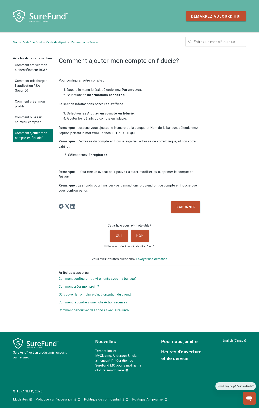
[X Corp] (67, 206)
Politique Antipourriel (147, 399)
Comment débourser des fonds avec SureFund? (94, 310)
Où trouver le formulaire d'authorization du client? (95, 294)
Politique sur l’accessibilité (56, 399)
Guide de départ (56, 42)
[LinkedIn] (72, 206)
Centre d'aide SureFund (27, 42)
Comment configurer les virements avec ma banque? (98, 279)
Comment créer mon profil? (30, 104)
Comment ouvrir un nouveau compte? (28, 119)
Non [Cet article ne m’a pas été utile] (140, 236)
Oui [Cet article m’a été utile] (119, 236)
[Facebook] (61, 206)
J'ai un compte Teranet (85, 42)
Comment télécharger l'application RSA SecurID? (31, 85)
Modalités (20, 399)
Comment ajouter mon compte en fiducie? (31, 135)
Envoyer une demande (151, 259)
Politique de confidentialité (104, 399)
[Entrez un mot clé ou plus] (215, 42)
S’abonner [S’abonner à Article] (185, 207)
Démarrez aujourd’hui (216, 16)
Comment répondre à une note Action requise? (93, 302)
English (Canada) (234, 340)
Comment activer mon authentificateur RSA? (31, 67)
